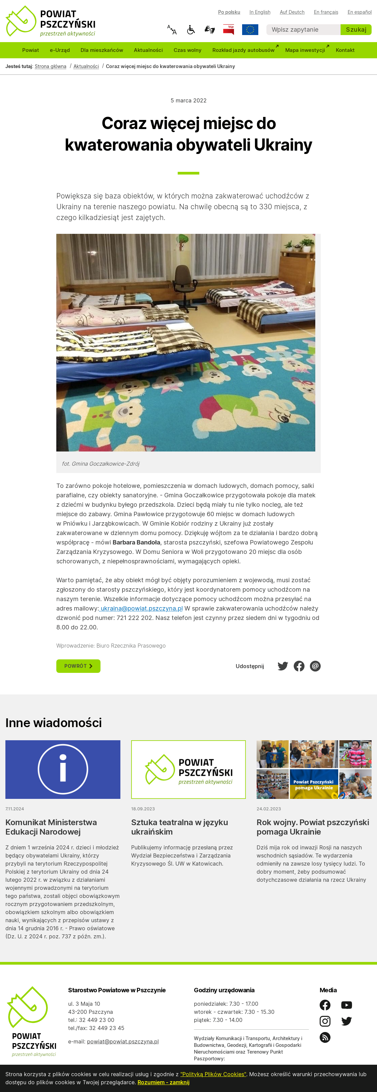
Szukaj (356, 29)
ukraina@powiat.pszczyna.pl (141, 609)
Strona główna (50, 67)
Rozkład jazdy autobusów (246, 50)
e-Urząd (60, 51)
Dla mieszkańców (102, 51)
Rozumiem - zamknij (164, 1082)
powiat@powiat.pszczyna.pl (123, 1042)
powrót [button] (78, 667)
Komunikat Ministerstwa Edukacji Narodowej (51, 828)
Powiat (30, 51)
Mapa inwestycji (307, 50)
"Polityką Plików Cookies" (213, 1074)
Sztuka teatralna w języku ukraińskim (179, 828)
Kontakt (345, 51)
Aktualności (148, 51)
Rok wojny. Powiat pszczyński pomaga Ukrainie (313, 828)
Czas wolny (188, 51)
